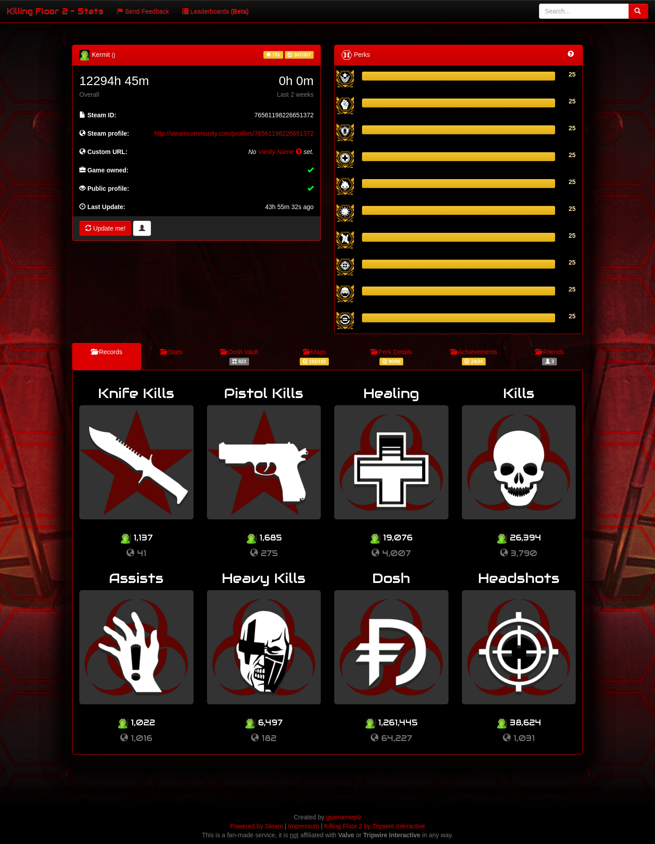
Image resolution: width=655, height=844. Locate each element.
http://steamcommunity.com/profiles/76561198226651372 (234, 133)
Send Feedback (143, 11)
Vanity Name (280, 151)
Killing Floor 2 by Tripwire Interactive (374, 826)
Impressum (303, 826)
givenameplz (344, 817)
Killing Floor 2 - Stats (55, 11)
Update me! (105, 228)
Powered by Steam (256, 826)
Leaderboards (215, 11)
